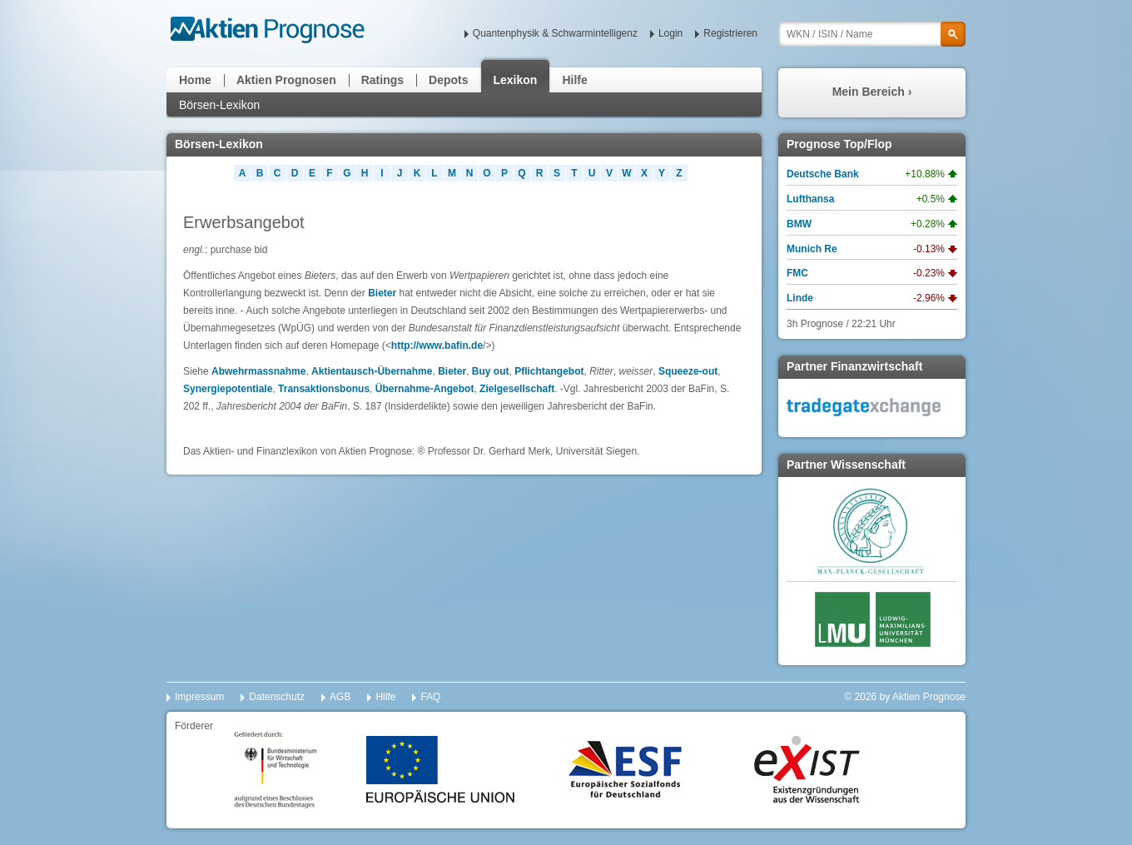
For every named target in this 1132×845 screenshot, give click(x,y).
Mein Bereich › (872, 91)
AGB (340, 697)
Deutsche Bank (823, 174)
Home (195, 80)
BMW (799, 224)
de (477, 345)
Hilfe (574, 80)
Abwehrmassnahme (258, 371)
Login (670, 33)
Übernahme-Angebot (424, 389)
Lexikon (516, 80)
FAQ (430, 697)
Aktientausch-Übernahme (371, 371)
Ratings (382, 80)
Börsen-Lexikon (219, 105)
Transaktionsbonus (324, 389)
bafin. (457, 345)
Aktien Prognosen (286, 80)
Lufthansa (810, 199)
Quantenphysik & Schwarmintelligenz (555, 33)
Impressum (199, 697)
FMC (797, 273)
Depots (448, 80)
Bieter (382, 293)
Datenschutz (277, 697)
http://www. (417, 345)
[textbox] (872, 34)
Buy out (490, 371)
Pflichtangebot (548, 371)
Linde (800, 298)
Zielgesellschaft (516, 389)
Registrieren (730, 33)
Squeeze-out (687, 371)
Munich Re (812, 249)
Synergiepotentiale (227, 389)
